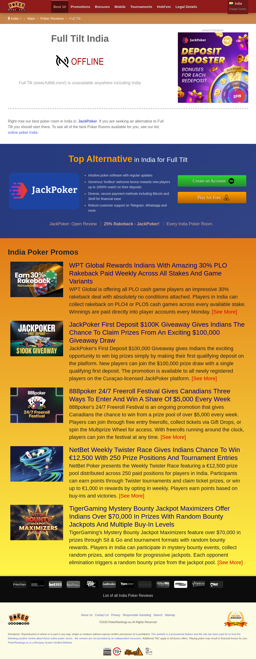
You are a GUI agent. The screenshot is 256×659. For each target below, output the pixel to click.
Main (31, 18)
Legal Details (186, 7)
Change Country (237, 9)
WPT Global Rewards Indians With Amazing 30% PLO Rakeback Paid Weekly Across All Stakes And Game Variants (148, 273)
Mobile (120, 7)
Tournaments (141, 7)
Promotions (80, 7)
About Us (86, 615)
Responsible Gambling (137, 615)
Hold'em (164, 7)
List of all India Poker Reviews (128, 596)
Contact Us (102, 615)
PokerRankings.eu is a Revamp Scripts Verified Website (40, 642)
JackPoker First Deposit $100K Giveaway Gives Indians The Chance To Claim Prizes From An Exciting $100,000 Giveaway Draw (157, 332)
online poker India (23, 132)
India (15, 18)
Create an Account (212, 181)
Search (157, 615)
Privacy (115, 615)
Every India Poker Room (189, 226)
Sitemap (170, 615)
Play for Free (212, 197)
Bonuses (102, 7)
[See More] (224, 312)
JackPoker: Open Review (73, 226)
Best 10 (59, 7)
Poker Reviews (52, 18)
